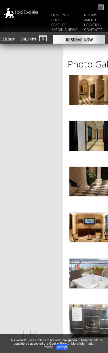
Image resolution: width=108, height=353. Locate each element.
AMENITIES (92, 20)
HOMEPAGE (60, 15)
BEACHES (58, 24)
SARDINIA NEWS (64, 29)
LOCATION (92, 24)
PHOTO (57, 20)
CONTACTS (93, 29)
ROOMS (90, 15)
